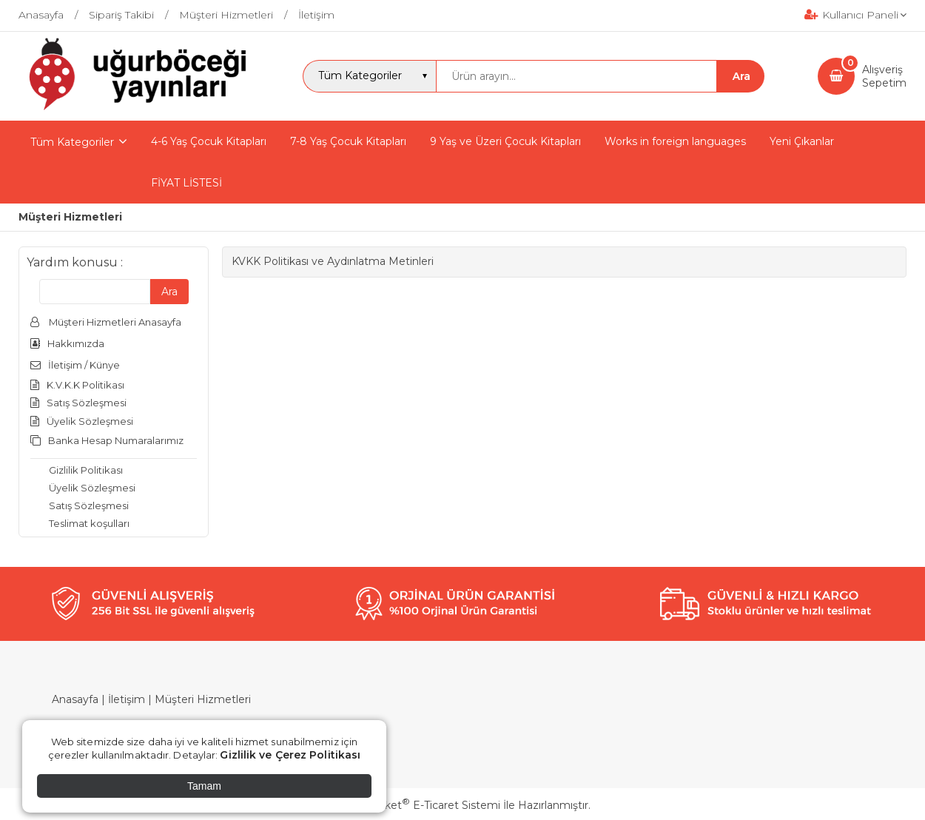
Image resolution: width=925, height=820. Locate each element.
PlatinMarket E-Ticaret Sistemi (417, 805)
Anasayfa (75, 699)
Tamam (204, 786)
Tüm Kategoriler (72, 142)
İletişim (126, 699)
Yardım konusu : (75, 262)
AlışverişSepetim (884, 76)
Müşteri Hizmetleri (203, 699)
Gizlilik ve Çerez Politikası (290, 755)
